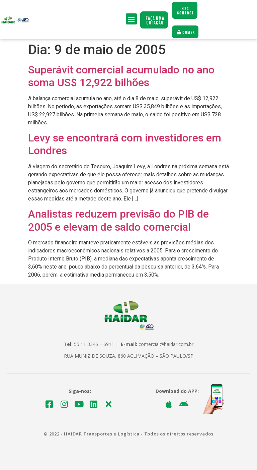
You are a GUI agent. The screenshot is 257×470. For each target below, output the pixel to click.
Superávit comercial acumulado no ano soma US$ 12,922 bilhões (121, 76)
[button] (131, 19)
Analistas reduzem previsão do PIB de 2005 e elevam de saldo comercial (118, 220)
